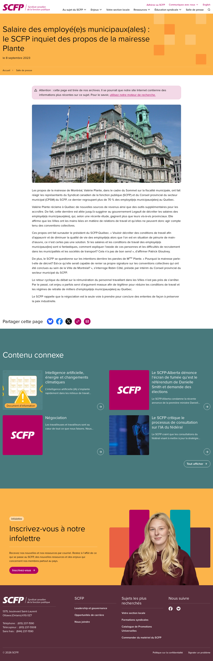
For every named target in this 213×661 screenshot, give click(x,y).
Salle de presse (195, 9)
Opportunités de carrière (89, 615)
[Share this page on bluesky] (50, 322)
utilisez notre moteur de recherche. (133, 95)
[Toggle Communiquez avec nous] (184, 4)
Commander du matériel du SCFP (141, 637)
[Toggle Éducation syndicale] (168, 9)
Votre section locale (118, 9)
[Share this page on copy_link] (78, 322)
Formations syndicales (135, 620)
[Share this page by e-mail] (87, 322)
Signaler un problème (199, 652)
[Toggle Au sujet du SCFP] (75, 9)
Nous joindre (82, 622)
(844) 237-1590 (24, 631)
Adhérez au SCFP (156, 4)
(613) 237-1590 (26, 623)
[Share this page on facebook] (59, 322)
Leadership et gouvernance (91, 608)
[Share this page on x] (68, 322)
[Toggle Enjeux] (96, 9)
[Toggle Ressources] (142, 9)
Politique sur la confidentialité (168, 652)
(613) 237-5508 (27, 627)
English (206, 4)
